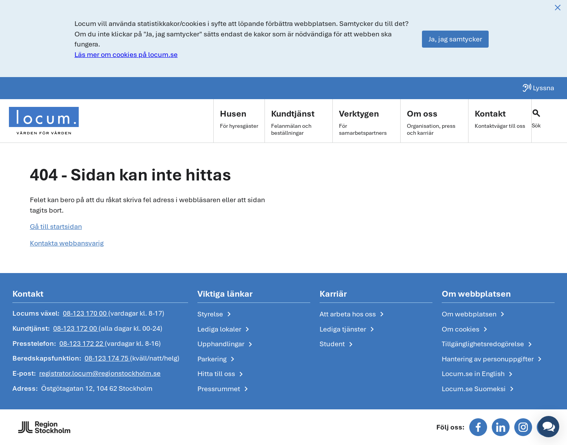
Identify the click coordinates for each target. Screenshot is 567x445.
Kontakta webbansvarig (67, 243)
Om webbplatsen (474, 314)
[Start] (44, 121)
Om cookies (466, 329)
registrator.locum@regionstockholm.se (100, 373)
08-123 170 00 (85, 313)
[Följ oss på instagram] (523, 427)
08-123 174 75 (107, 358)
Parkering (217, 359)
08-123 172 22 (82, 343)
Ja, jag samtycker (455, 38)
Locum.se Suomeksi (479, 389)
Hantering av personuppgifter (493, 359)
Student (338, 344)
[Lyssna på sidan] (538, 88)
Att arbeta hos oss (353, 314)
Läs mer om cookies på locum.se (126, 54)
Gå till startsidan (56, 226)
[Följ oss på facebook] (478, 427)
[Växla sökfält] (547, 121)
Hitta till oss (221, 374)
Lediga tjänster (348, 329)
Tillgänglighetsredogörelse (488, 344)
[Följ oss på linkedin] (501, 427)
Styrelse (215, 314)
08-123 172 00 (76, 328)
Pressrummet (224, 389)
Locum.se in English (478, 374)
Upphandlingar (226, 344)
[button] (548, 426)
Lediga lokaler (224, 329)
